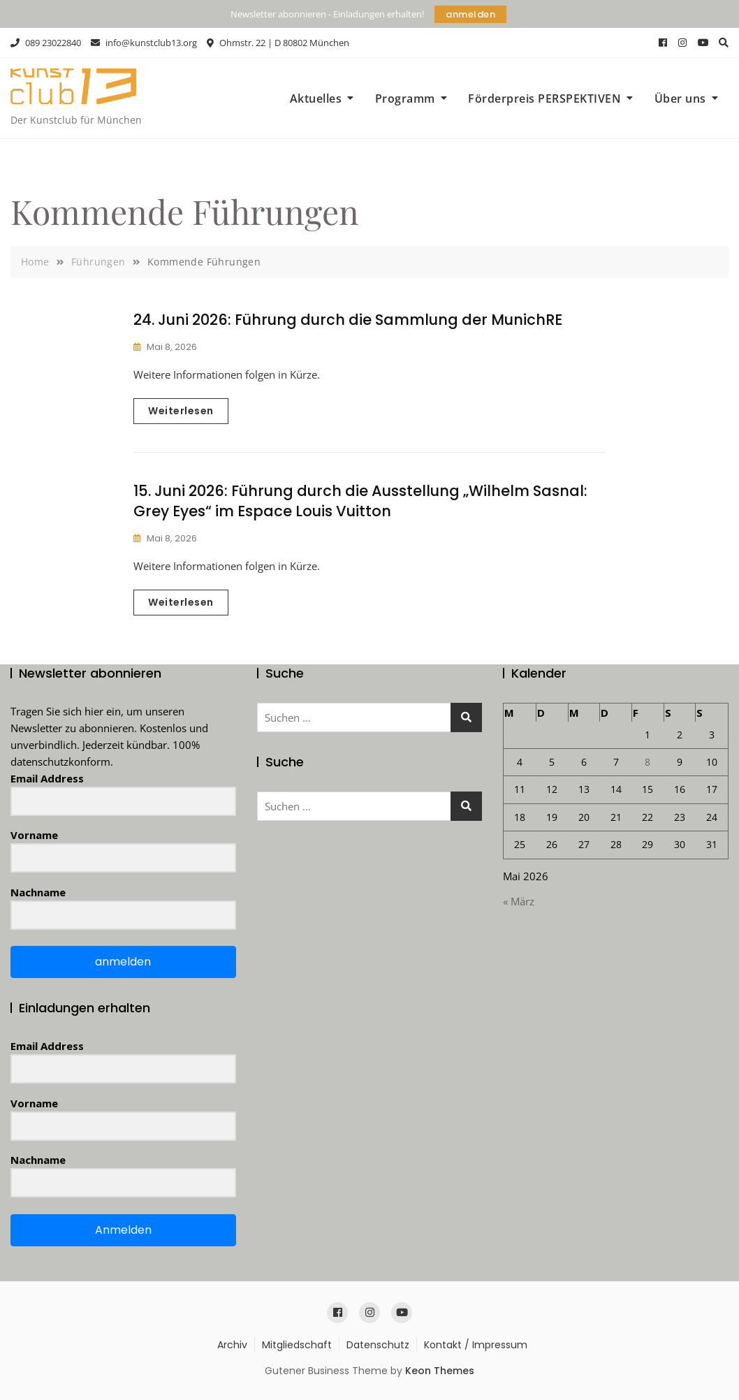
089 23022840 (45, 42)
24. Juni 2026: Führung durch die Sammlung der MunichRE (347, 319)
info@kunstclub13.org (144, 42)
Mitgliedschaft (297, 1345)
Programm (405, 98)
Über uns (680, 98)
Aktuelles (316, 98)
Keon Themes (439, 1371)
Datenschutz (377, 1345)
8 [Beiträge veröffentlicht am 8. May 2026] (647, 761)
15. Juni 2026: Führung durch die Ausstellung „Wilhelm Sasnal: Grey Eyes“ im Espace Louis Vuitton (360, 501)
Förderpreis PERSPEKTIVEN (544, 98)
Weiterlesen (181, 411)
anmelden (470, 14)
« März (518, 901)
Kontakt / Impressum (475, 1345)
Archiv (232, 1345)
